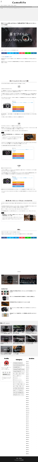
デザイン (19, 375)
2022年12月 (27, 386)
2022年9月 (27, 392)
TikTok (15, 371)
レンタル (22, 386)
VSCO (19, 371)
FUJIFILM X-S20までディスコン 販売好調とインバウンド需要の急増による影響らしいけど (6, 333)
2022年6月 (27, 398)
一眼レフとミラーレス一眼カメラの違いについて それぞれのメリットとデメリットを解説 (23, 308)
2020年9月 (27, 439)
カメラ (5, 8)
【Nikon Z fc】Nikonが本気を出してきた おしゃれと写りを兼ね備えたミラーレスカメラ (23, 291)
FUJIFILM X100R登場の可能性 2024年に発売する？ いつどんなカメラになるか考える (19, 343)
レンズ (18, 386)
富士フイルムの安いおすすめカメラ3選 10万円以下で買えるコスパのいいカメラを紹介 (16, 8)
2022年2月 (27, 404)
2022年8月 (27, 394)
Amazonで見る (18, 182)
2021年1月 (27, 431)
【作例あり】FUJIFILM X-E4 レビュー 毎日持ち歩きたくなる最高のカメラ (12, 135)
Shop (12, 5)
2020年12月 (27, 433)
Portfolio (9, 5)
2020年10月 (27, 437)
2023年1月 (27, 384)
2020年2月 (27, 453)
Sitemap (20, 458)
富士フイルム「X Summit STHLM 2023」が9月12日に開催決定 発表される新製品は (6, 353)
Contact (15, 5)
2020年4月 (27, 449)
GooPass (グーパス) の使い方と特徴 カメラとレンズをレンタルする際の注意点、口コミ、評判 (12, 215)
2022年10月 (27, 390)
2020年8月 (27, 441)
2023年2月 (27, 382)
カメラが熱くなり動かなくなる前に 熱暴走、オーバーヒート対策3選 (19, 353)
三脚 (14, 388)
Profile (2, 5)
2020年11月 (27, 435)
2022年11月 (27, 388)
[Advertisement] (19, 14)
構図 (14, 394)
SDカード (20, 367)
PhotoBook (5, 5)
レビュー (15, 386)
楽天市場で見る (18, 184)
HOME (2, 8)
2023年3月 (27, 380)
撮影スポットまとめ (16, 390)
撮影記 (15, 392)
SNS (19, 369)
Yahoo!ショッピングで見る (18, 186)
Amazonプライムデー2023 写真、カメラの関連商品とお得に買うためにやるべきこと (23, 314)
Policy (17, 458)
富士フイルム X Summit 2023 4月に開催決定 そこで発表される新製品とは (22, 296)
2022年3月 (27, 402)
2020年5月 (27, 447)
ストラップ (15, 375)
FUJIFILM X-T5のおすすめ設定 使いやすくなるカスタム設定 (20, 302)
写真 (19, 388)
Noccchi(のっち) (7, 56)
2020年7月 (27, 443)
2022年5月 (27, 400)
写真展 (22, 388)
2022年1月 (27, 406)
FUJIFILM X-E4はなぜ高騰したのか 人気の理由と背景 (6, 343)
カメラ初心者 (22, 373)
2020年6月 (27, 445)
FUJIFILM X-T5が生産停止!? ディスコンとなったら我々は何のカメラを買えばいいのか (31, 333)
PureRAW (15, 367)
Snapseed (15, 369)
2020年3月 (27, 451)
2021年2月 (27, 429)
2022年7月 (27, 396)
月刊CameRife (19, 392)
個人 (17, 388)
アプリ (15, 373)
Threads (22, 369)
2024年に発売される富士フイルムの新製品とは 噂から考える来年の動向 (19, 333)
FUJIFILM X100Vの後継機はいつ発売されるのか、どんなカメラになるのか (31, 343)
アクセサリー (22, 371)
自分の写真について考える (20, 394)
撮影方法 (22, 390)
